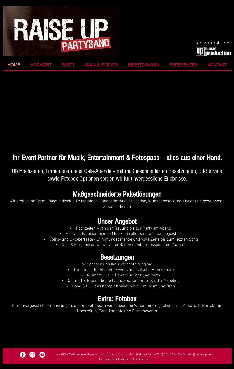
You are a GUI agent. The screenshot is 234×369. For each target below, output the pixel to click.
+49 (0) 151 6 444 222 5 (169, 355)
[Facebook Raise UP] (23, 355)
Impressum (107, 359)
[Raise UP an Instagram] (32, 355)
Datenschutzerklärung (134, 359)
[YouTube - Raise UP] (42, 355)
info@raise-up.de (199, 355)
